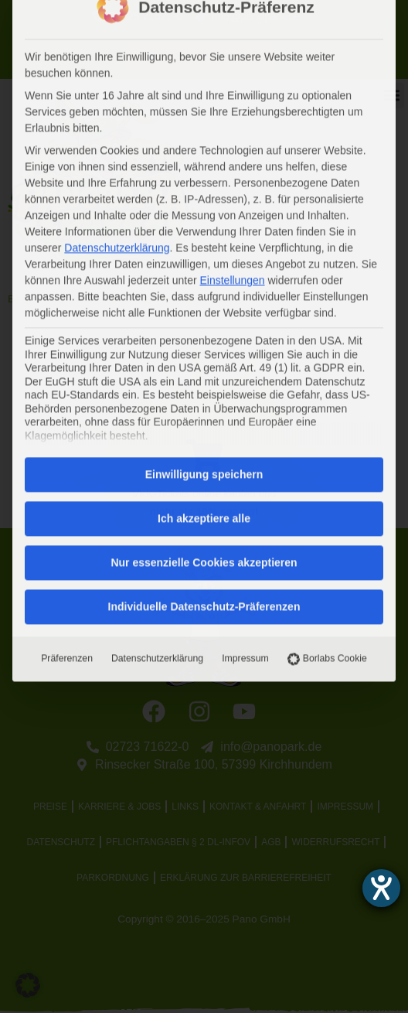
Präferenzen (67, 396)
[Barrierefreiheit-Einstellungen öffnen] (381, 888)
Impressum (245, 396)
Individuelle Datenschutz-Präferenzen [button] (204, 344)
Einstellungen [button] (231, 18)
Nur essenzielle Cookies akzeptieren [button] (203, 300)
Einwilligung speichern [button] (204, 212)
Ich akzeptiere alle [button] (204, 256)
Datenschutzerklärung (157, 396)
